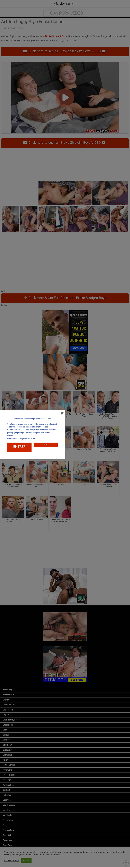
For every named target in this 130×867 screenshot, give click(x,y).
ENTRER (19, 446)
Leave (45, 443)
